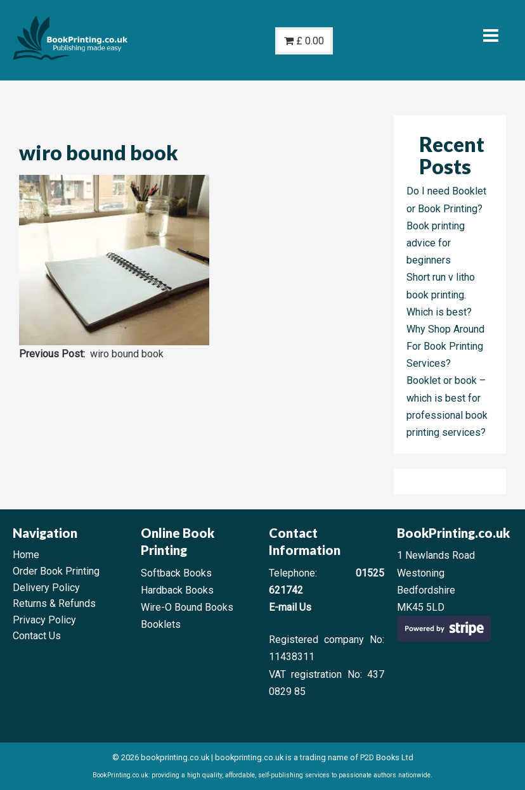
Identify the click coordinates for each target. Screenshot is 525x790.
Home (26, 555)
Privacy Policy (44, 620)
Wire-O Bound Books (187, 607)
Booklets (161, 624)
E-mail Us (290, 607)
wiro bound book (127, 354)
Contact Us (37, 636)
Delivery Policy (46, 588)
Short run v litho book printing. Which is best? (440, 294)
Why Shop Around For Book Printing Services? (445, 346)
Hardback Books (177, 590)
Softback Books (176, 573)
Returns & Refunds (54, 603)
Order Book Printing (56, 571)
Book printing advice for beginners (435, 243)
